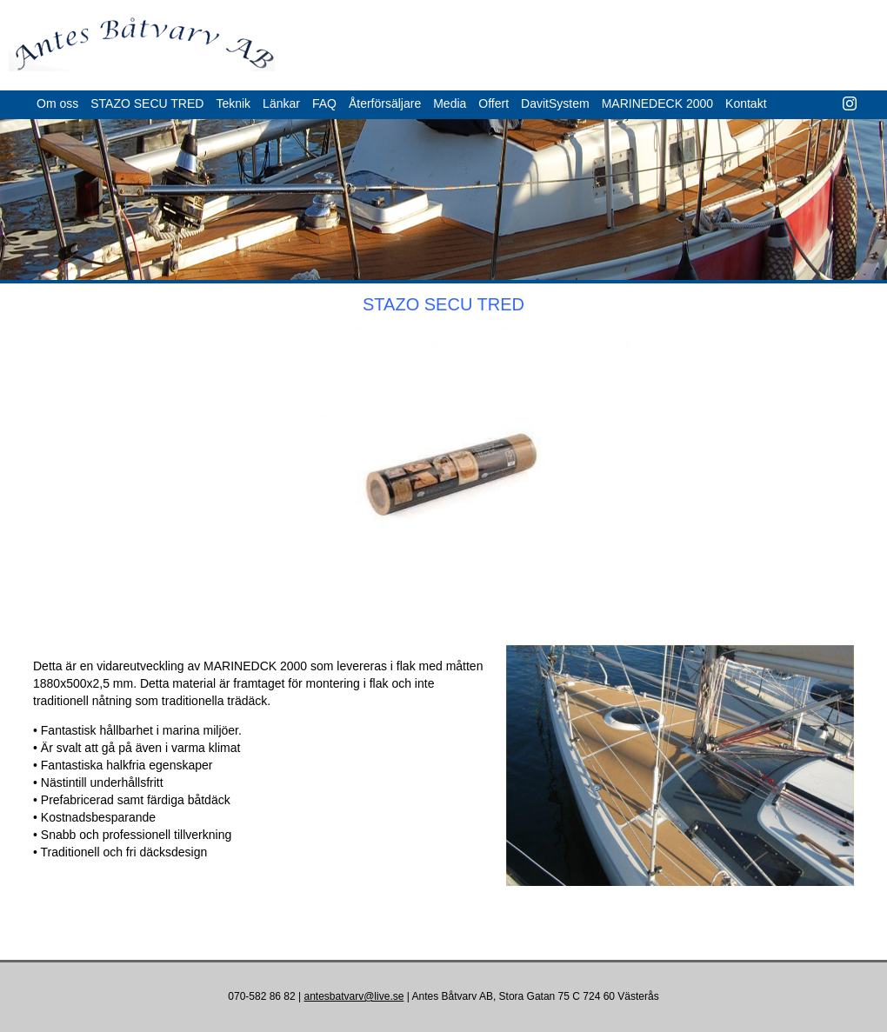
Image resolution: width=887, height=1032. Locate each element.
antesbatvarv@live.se (353, 996)
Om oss (57, 103)
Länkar (281, 103)
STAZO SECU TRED (146, 103)
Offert (493, 103)
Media (449, 103)
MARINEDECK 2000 (657, 103)
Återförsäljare (385, 103)
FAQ (324, 103)
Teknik (233, 103)
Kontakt (745, 103)
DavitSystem (555, 103)
